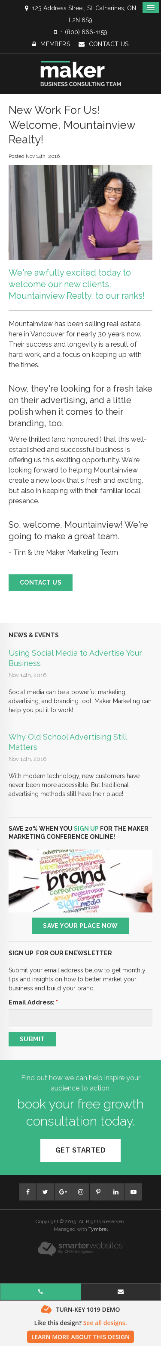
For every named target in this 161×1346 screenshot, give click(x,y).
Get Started (80, 1150)
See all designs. (105, 1323)
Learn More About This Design (80, 1337)
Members (51, 44)
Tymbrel (98, 1229)
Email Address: (33, 1002)
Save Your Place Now (80, 925)
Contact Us (104, 44)
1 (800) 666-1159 (84, 32)
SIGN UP (86, 828)
